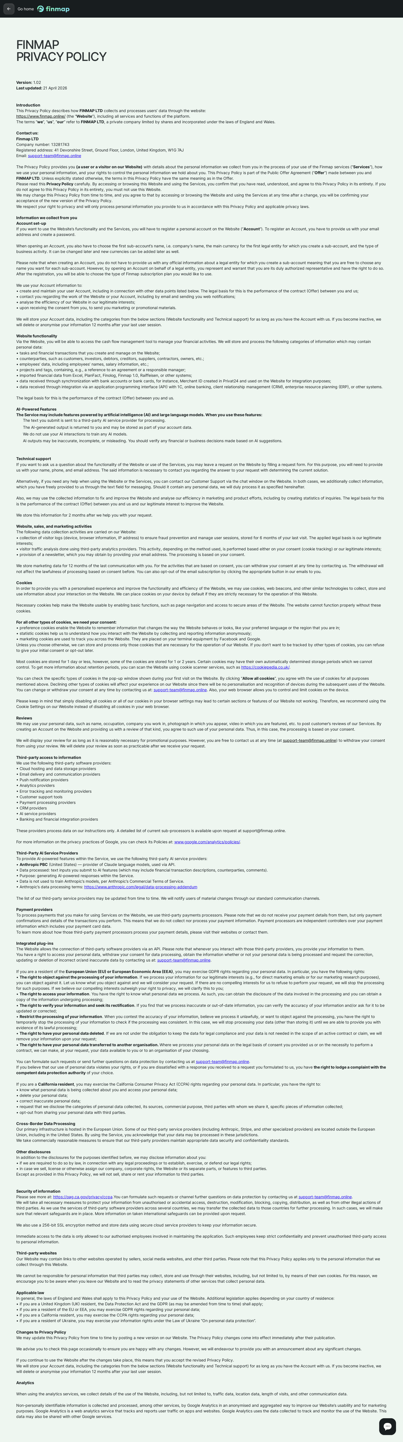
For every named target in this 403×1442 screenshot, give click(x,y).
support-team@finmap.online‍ (54, 155)
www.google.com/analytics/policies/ (207, 841)
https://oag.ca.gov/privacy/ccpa (83, 1196)
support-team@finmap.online (180, 689)
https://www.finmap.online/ (40, 116)
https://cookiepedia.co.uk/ (265, 667)
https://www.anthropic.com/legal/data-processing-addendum (140, 886)
